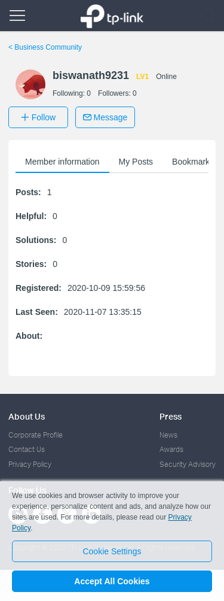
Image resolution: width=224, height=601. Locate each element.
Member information (62, 161)
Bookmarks (193, 161)
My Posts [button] (136, 161)
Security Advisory (187, 464)
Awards (171, 449)
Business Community (45, 47)
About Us (26, 416)
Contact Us (26, 449)
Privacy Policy (29, 464)
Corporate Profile (35, 434)
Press (170, 416)
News (168, 434)
